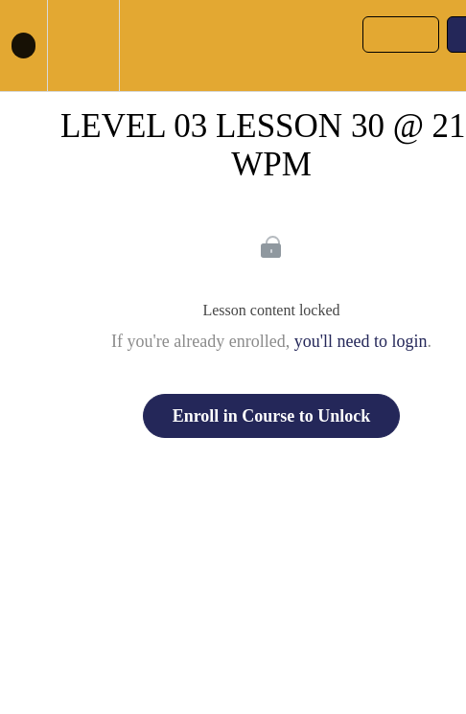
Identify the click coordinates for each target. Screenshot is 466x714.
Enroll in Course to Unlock (272, 416)
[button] (23, 45)
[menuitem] (83, 45)
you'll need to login (361, 341)
